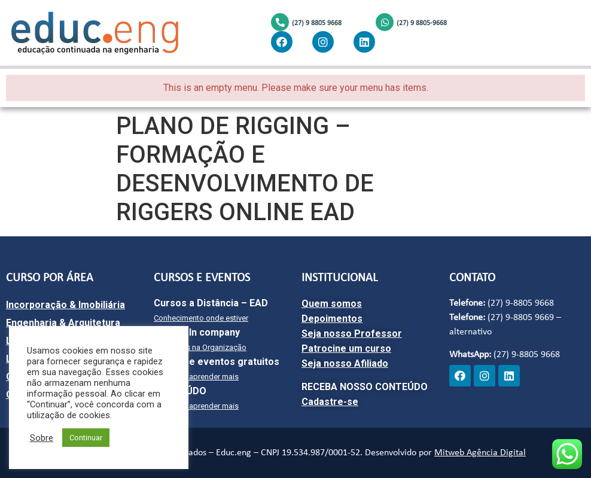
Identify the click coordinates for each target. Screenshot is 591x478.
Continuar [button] (85, 437)
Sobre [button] (41, 438)
